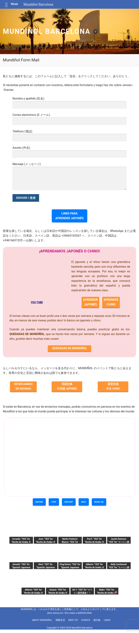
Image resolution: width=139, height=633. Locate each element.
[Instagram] (95, 31)
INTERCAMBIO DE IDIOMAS (23, 386)
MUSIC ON (99, 502)
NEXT (83, 502)
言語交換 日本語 (67, 386)
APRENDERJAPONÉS (90, 302)
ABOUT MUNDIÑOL (42, 620)
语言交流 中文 (113, 386)
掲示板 (96, 620)
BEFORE (39, 502)
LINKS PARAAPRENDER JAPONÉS (69, 216)
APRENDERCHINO (111, 302)
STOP (53, 502)
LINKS (107, 620)
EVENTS (85, 620)
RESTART (69, 502)
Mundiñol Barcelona (46, 31)
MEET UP (73, 620)
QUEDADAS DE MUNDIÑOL (69, 348)
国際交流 (60, 620)
